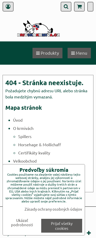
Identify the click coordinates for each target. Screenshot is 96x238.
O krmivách (23, 128)
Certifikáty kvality (34, 152)
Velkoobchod (25, 160)
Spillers (24, 136)
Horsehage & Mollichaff (39, 144)
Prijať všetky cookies (61, 226)
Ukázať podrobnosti (22, 222)
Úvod (18, 119)
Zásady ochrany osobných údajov (53, 209)
